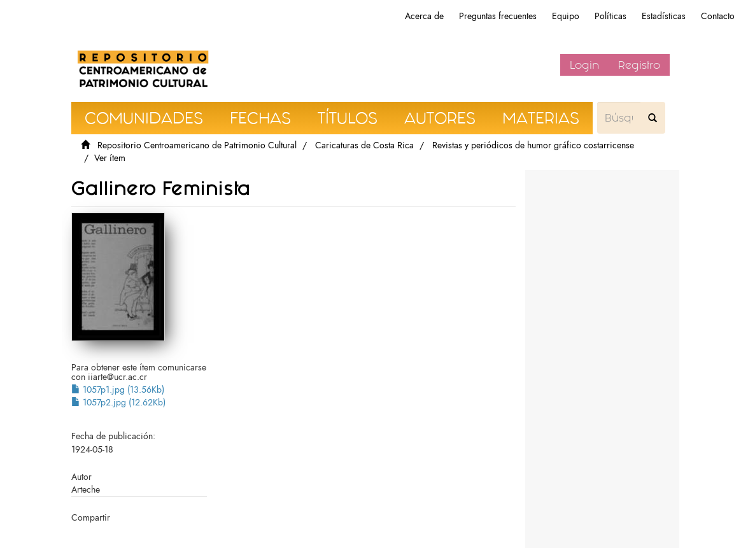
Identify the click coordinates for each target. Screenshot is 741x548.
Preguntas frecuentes (498, 16)
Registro (639, 65)
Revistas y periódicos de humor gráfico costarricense (533, 145)
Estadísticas (664, 16)
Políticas (610, 16)
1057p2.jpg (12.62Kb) (118, 403)
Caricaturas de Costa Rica (364, 145)
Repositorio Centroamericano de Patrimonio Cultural (197, 145)
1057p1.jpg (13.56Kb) (117, 390)
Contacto (718, 16)
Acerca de (424, 16)
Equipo (565, 16)
